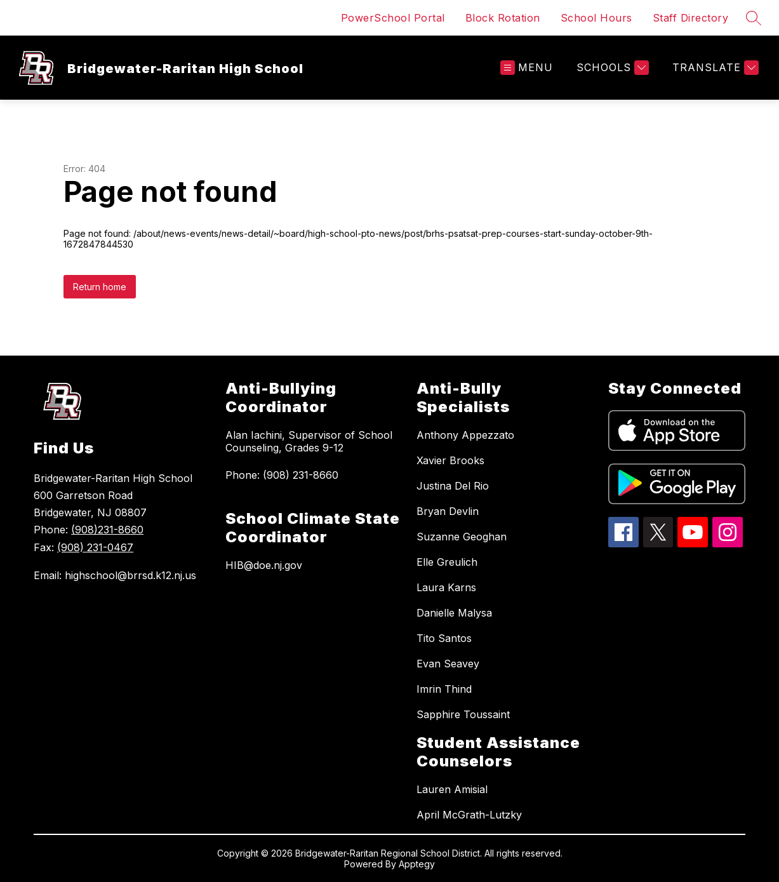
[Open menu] (526, 68)
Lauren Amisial (452, 789)
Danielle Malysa (454, 612)
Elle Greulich (446, 562)
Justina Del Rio (452, 485)
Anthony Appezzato (465, 435)
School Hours (596, 17)
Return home (99, 286)
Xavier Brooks (450, 460)
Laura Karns (446, 587)
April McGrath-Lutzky (469, 814)
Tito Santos (444, 638)
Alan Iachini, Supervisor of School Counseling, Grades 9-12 (308, 441)
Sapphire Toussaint (463, 714)
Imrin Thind (444, 689)
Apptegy (417, 864)
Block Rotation (502, 17)
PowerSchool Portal (393, 17)
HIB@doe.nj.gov (263, 565)
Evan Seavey (447, 663)
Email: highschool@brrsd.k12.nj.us (115, 575)
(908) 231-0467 (95, 547)
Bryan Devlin (447, 511)
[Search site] (753, 17)
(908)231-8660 (107, 529)
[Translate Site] (714, 68)
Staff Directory (691, 17)
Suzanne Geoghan (461, 536)
